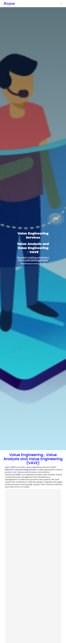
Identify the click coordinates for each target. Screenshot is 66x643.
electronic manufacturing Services (20, 469)
